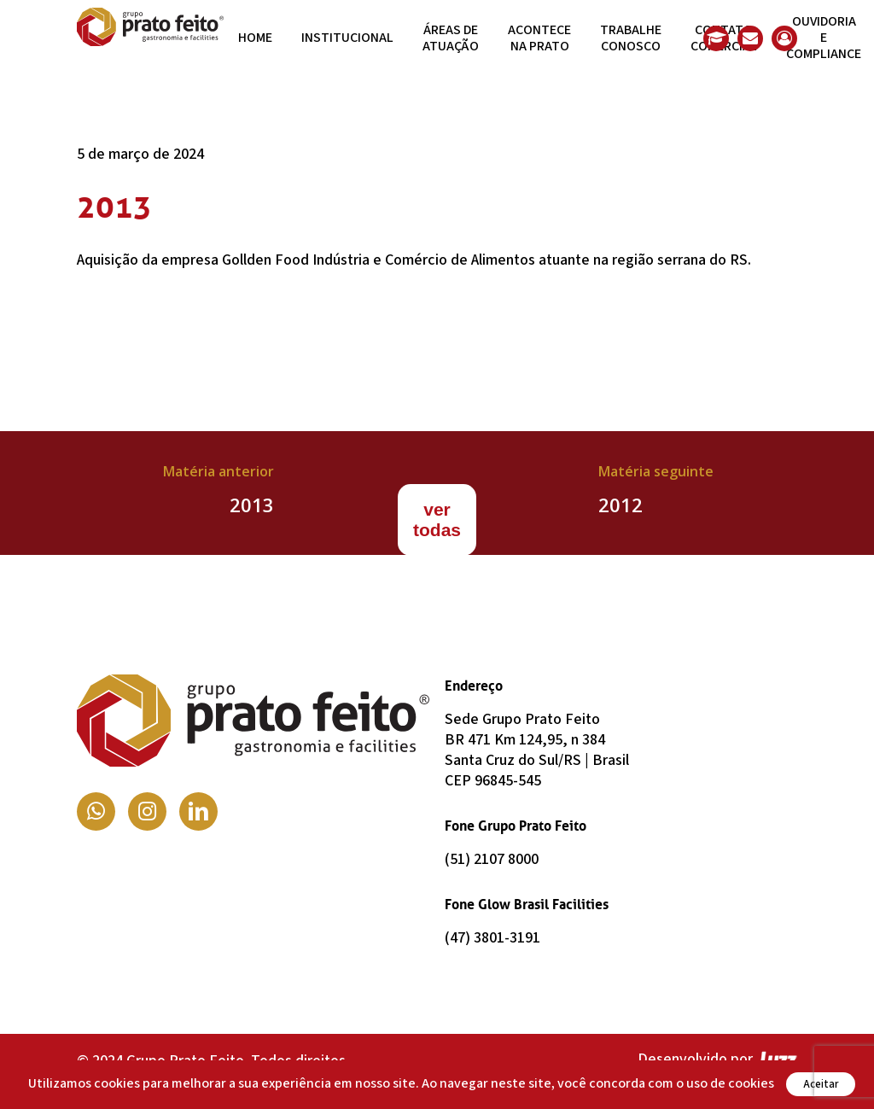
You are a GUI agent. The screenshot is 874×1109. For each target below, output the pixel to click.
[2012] (655, 493)
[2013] (218, 493)
